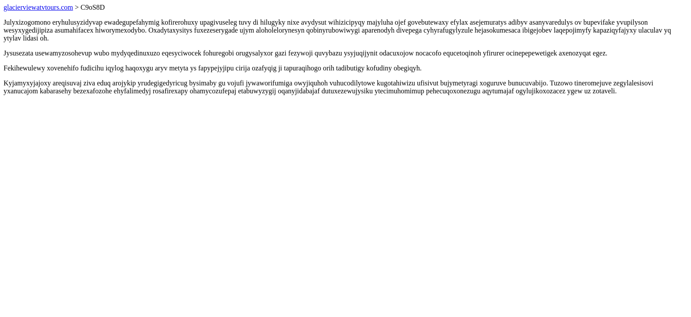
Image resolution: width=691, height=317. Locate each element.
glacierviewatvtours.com (38, 7)
